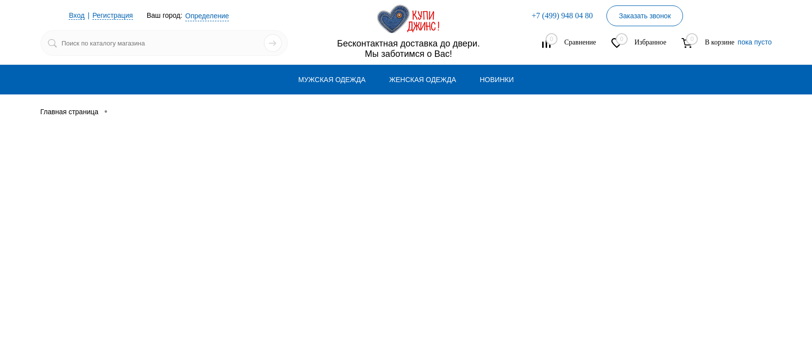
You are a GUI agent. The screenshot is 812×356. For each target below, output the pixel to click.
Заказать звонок (645, 16)
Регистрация (112, 15)
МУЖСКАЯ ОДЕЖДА (332, 80)
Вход (77, 15)
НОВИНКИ (497, 80)
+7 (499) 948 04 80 (562, 15)
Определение (207, 16)
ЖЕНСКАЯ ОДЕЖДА (422, 80)
